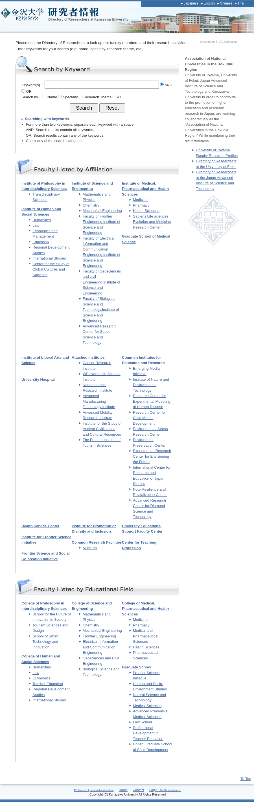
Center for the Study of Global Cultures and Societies (50, 269)
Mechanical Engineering (102, 211)
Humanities (41, 220)
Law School (142, 722)
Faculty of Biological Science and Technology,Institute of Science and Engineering (101, 309)
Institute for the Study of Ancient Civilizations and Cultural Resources (102, 429)
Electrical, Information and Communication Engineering (100, 647)
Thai (241, 3)
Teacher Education (47, 684)
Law (35, 225)
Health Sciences (146, 211)
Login (165, 790)
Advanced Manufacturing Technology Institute (99, 401)
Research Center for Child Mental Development (149, 418)
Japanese (191, 3)
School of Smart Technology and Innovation (45, 641)
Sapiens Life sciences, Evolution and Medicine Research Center (152, 221)
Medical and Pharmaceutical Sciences (145, 636)
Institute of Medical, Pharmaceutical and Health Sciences (145, 188)
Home (123, 790)
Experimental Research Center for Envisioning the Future (152, 456)
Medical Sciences (147, 706)
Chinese (226, 3)
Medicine (140, 200)
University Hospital (38, 379)
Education (40, 242)
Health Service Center (40, 526)
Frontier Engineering (99, 636)
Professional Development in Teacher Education (148, 733)
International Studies (49, 258)
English (209, 3)
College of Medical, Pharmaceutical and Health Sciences (145, 608)
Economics (41, 678)
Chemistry (91, 205)
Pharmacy (141, 205)
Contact (138, 790)
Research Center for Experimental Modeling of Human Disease (151, 401)
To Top (245, 779)
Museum (90, 548)
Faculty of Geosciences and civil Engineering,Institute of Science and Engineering (102, 282)
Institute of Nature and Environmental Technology (151, 385)
